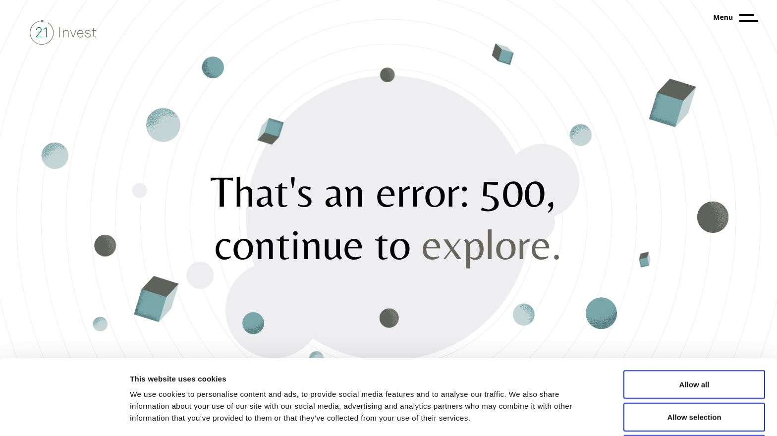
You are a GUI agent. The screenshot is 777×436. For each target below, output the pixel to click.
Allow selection (694, 346)
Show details (520, 416)
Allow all (694, 314)
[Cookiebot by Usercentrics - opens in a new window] (64, 416)
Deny (694, 379)
